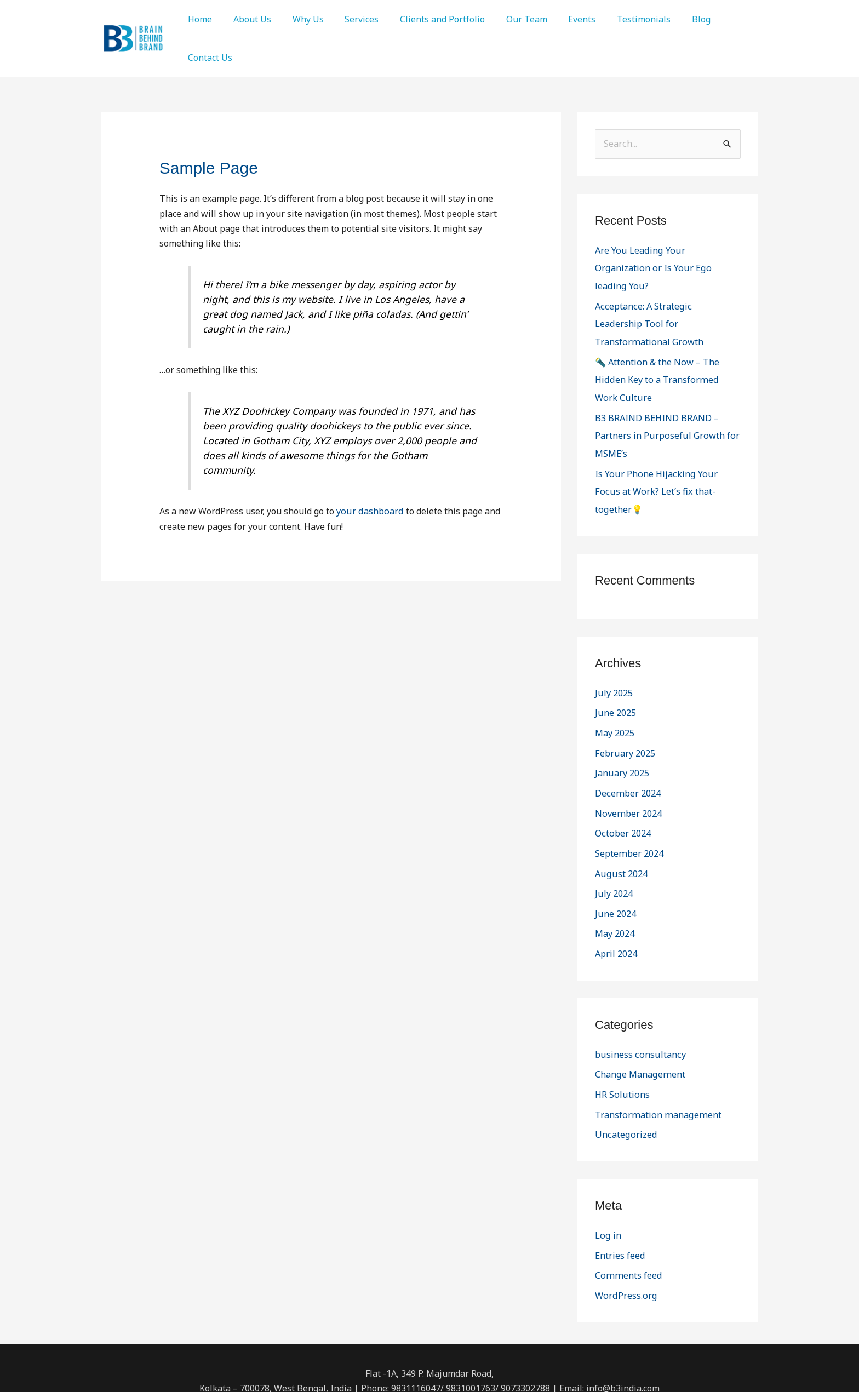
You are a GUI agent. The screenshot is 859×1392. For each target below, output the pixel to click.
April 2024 (616, 891)
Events (558, 19)
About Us (247, 19)
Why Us (298, 19)
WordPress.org (625, 1229)
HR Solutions (621, 1030)
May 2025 (614, 674)
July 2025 (613, 634)
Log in (607, 1170)
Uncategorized (625, 1070)
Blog (670, 19)
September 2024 (628, 792)
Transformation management (656, 1050)
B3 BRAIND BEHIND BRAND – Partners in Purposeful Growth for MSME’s (666, 396)
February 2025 (624, 694)
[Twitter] (430, 1363)
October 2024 (622, 772)
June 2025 (615, 654)
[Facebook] (408, 1363)
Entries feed (620, 1190)
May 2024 (614, 871)
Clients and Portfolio (425, 19)
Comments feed (627, 1210)
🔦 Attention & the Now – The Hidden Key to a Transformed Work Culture (667, 341)
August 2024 (620, 812)
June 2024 (615, 851)
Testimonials (616, 19)
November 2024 (627, 753)
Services (349, 19)
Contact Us (208, 57)
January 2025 (622, 713)
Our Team (506, 19)
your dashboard (368, 511)
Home (198, 19)
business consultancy (639, 991)
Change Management (639, 1011)
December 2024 (627, 733)
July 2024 (613, 832)
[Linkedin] (451, 1363)
